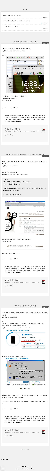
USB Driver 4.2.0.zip (25, 388)
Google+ (32, 468)
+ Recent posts (4, 459)
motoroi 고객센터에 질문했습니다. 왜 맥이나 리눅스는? (16, 21)
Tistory (23, 466)
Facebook (25, 468)
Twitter (22, 468)
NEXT (28, 449)
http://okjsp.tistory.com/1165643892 (9, 166)
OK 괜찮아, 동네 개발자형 (12, 129)
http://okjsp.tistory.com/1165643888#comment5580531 (14, 51)
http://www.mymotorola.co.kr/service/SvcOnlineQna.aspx (14, 174)
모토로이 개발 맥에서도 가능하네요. (12, 15)
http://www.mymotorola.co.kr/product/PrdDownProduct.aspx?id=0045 (17, 328)
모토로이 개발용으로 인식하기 (10, 26)
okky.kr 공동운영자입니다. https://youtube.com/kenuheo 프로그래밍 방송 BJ (22, 131)
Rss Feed (17, 468)
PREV (22, 449)
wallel (31, 466)
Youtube (29, 468)
